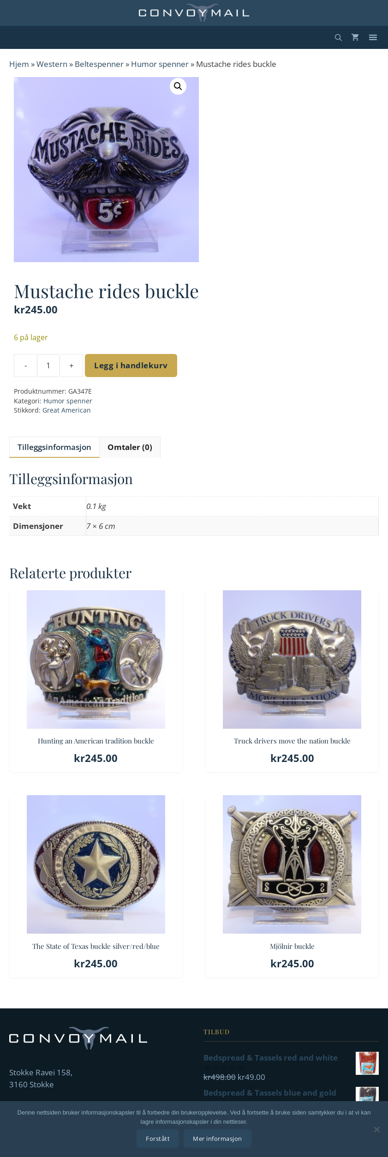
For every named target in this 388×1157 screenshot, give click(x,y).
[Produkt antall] (48, 365)
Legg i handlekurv (131, 365)
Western (51, 64)
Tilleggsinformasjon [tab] (54, 447)
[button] (178, 86)
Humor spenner (160, 64)
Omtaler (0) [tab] (129, 447)
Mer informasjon (217, 1138)
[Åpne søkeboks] (338, 37)
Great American (66, 410)
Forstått (158, 1138)
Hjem (19, 64)
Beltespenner (99, 64)
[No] (376, 1129)
